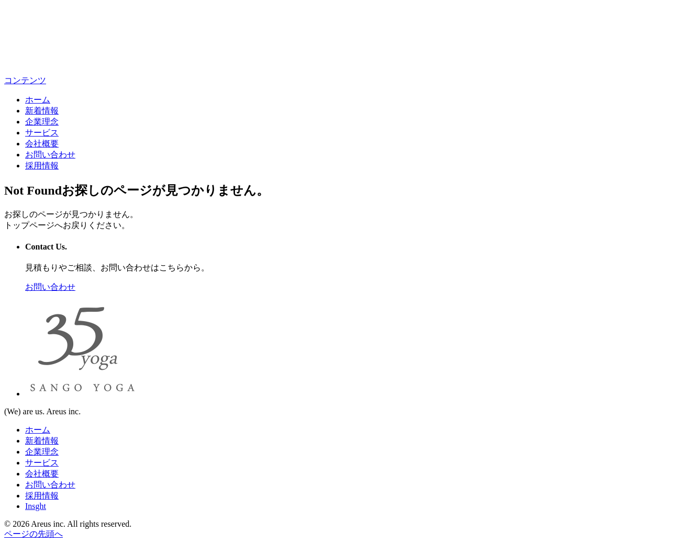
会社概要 (42, 143)
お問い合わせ (50, 154)
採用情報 (42, 165)
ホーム (37, 99)
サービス (42, 132)
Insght (35, 506)
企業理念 (42, 121)
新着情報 (42, 110)
